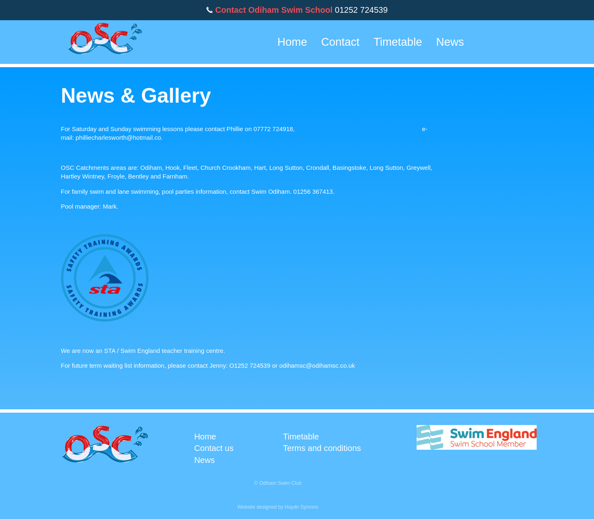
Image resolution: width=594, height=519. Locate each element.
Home (292, 42)
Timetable (398, 42)
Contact (340, 42)
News (450, 42)
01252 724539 (361, 9)
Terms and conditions (322, 448)
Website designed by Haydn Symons (278, 507)
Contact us (214, 448)
